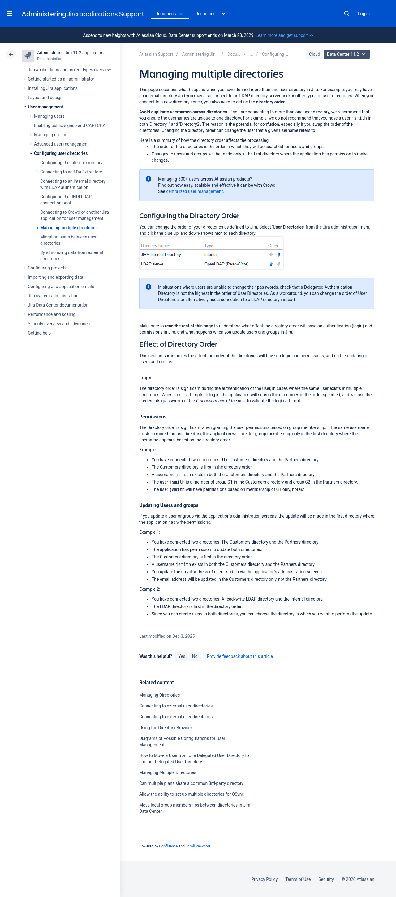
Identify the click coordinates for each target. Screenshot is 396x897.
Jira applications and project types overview (69, 69)
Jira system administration (53, 295)
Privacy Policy (264, 879)
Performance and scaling (51, 314)
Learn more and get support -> (284, 35)
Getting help (39, 332)
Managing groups (50, 134)
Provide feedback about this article (240, 656)
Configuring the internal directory (71, 162)
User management (45, 106)
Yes (181, 656)
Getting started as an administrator (61, 79)
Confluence (168, 846)
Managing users (49, 116)
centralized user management (194, 191)
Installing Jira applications (53, 88)
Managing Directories (159, 695)
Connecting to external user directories (176, 705)
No (195, 656)
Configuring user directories (61, 153)
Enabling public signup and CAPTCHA (69, 125)
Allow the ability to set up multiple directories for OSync (191, 794)
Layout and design (45, 97)
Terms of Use (298, 879)
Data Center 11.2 (347, 54)
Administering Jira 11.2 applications (71, 52)
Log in (364, 13)
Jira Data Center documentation (58, 305)
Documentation (170, 13)
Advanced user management (61, 144)
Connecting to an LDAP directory (71, 171)
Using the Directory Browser (165, 727)
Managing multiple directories (69, 227)
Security (326, 879)
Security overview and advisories (59, 323)
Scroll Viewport (198, 846)
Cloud (314, 54)
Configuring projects (47, 267)
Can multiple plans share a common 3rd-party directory (191, 783)
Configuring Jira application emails (61, 286)
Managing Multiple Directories (167, 772)
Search (347, 14)
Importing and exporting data (55, 277)
